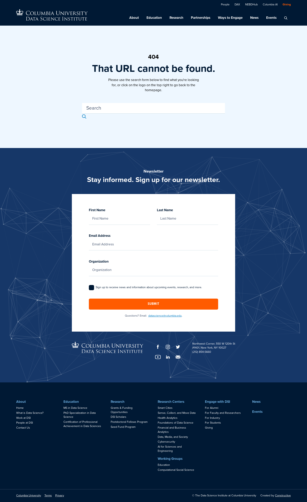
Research (176, 18)
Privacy (59, 495)
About (134, 18)
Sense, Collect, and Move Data (177, 413)
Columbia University (28, 495)
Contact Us (23, 427)
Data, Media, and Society (173, 437)
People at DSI (24, 422)
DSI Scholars (118, 417)
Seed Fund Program (123, 427)
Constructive (283, 495)
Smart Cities (165, 408)
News (254, 18)
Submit (153, 304)
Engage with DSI (217, 402)
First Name (119, 214)
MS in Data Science (75, 408)
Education (154, 18)
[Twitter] (178, 347)
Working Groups (170, 459)
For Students (213, 422)
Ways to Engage (230, 18)
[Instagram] (168, 347)
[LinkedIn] (168, 357)
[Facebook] (158, 347)
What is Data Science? (30, 413)
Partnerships (200, 18)
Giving (287, 4)
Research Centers (171, 402)
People (225, 4)
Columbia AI (270, 4)
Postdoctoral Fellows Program (129, 422)
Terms (48, 495)
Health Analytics (168, 418)
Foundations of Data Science (175, 422)
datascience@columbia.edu (165, 315)
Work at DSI (23, 418)
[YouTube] (158, 357)
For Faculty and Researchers (223, 413)
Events (271, 18)
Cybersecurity (166, 441)
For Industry (212, 418)
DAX (237, 4)
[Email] (178, 357)
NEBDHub (251, 4)
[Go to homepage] (52, 15)
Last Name (187, 214)
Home (20, 408)
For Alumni (211, 408)
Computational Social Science (176, 470)
